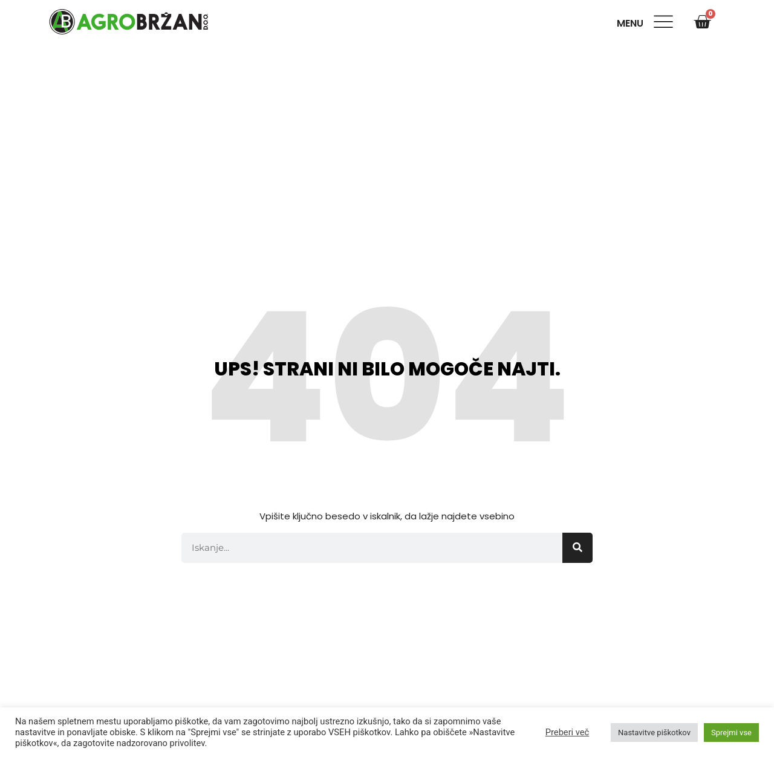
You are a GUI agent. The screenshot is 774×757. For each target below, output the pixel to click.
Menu (632, 23)
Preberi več (567, 732)
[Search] (577, 548)
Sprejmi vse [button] (731, 732)
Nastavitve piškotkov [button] (654, 732)
